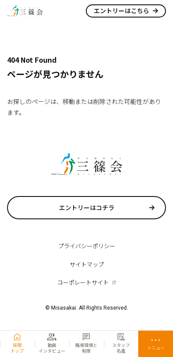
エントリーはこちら (121, 10)
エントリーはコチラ (86, 207)
